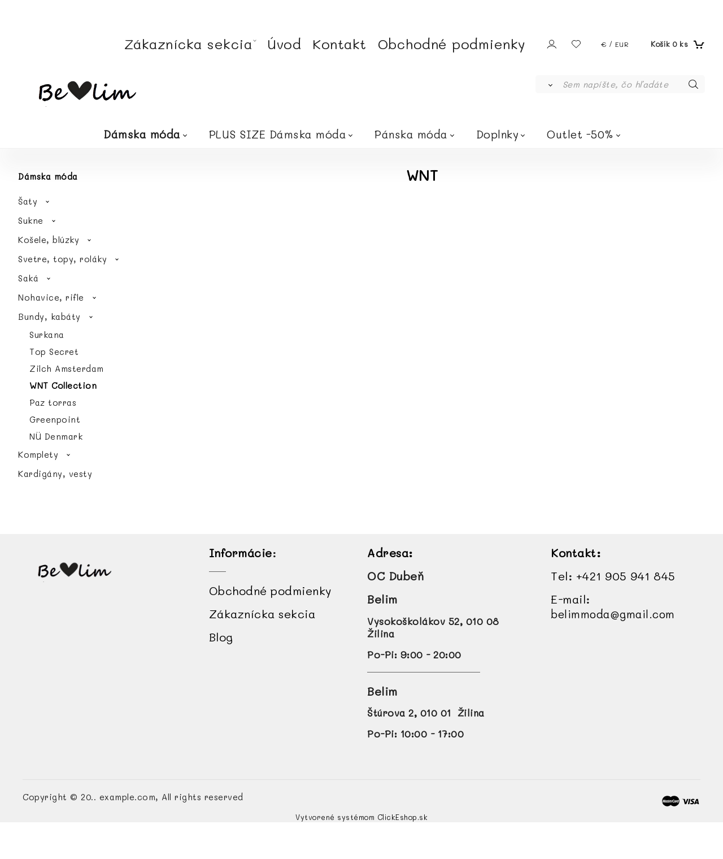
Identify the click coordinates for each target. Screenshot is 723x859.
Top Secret (54, 351)
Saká (28, 278)
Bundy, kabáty (49, 316)
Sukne (30, 220)
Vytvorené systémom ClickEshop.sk (361, 817)
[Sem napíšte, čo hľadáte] (633, 84)
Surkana (46, 334)
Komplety (38, 454)
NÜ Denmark (55, 436)
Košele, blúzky (48, 239)
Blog (221, 637)
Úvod (284, 44)
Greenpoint (54, 419)
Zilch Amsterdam (66, 368)
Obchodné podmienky (452, 44)
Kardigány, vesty (55, 473)
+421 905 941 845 (626, 576)
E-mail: (613, 606)
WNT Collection (63, 385)
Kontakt (339, 44)
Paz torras (52, 402)
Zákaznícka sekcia (188, 44)
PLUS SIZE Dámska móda (278, 134)
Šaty (27, 201)
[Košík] (676, 44)
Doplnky (497, 134)
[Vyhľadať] (548, 84)
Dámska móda (142, 134)
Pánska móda (411, 134)
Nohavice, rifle (51, 297)
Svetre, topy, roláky (62, 258)
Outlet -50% (580, 134)
